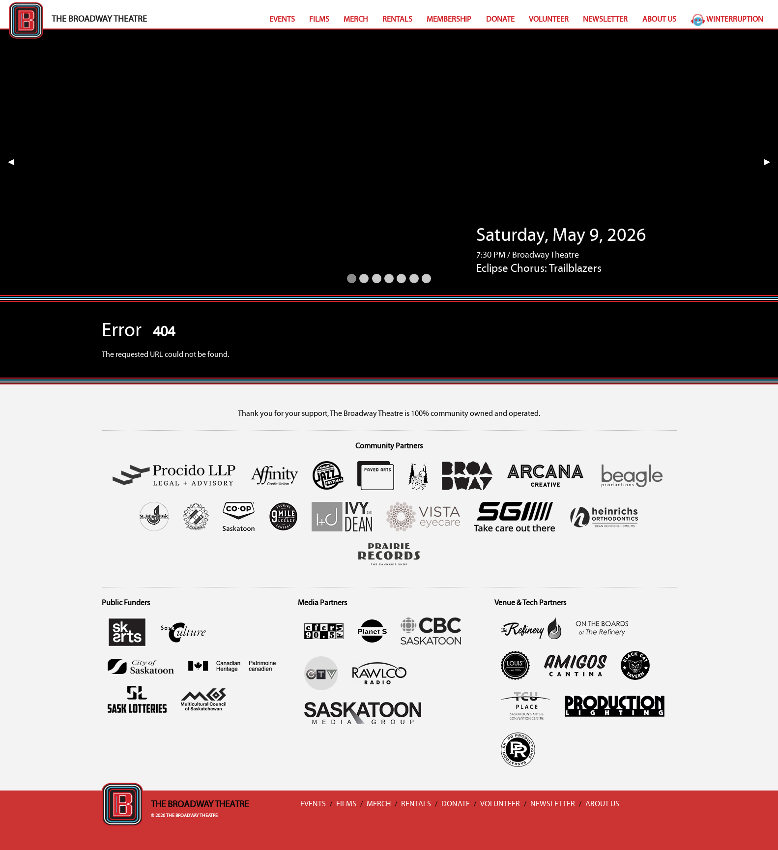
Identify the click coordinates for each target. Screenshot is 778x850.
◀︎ (15, 162)
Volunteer (549, 20)
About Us (659, 20)
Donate (500, 20)
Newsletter (605, 20)
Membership (449, 20)
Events (282, 20)
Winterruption (727, 20)
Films (319, 20)
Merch (356, 20)
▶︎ (771, 162)
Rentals (397, 20)
